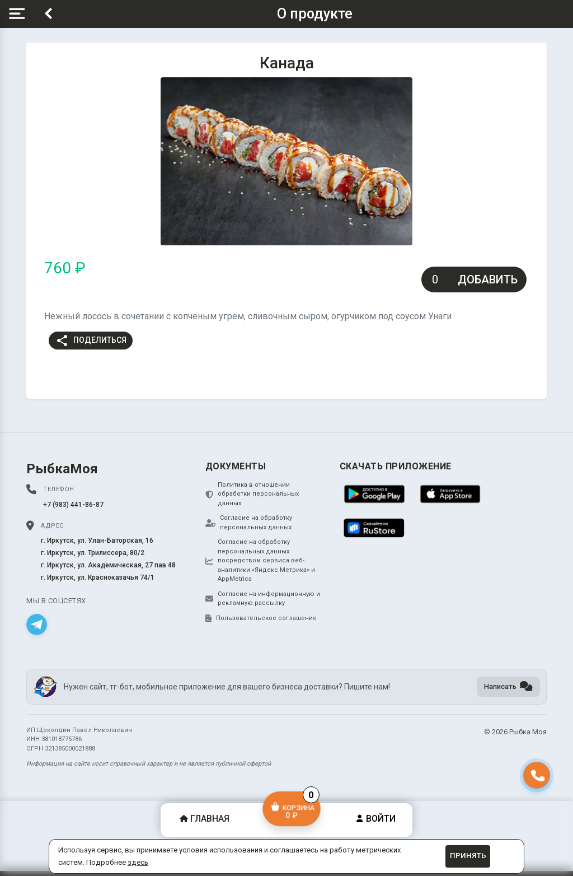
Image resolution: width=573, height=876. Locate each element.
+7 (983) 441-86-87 (73, 505)
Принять (468, 855)
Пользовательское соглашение (261, 618)
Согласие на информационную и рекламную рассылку (262, 598)
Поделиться (90, 340)
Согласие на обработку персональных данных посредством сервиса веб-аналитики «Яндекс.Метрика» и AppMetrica (260, 560)
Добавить (488, 279)
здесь (138, 862)
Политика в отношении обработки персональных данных (252, 494)
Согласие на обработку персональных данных (248, 522)
